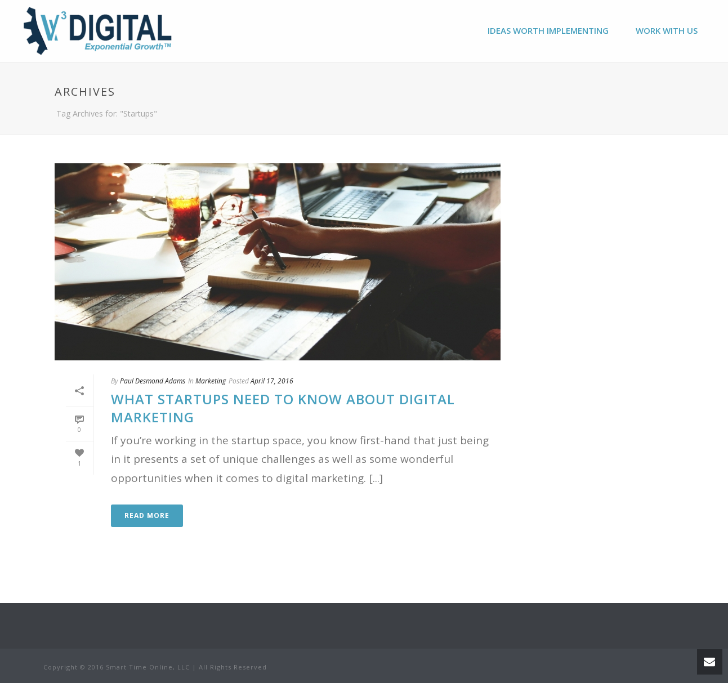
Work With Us (667, 30)
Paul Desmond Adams (152, 381)
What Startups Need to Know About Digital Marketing (283, 408)
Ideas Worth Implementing (548, 30)
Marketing (210, 381)
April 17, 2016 (272, 381)
